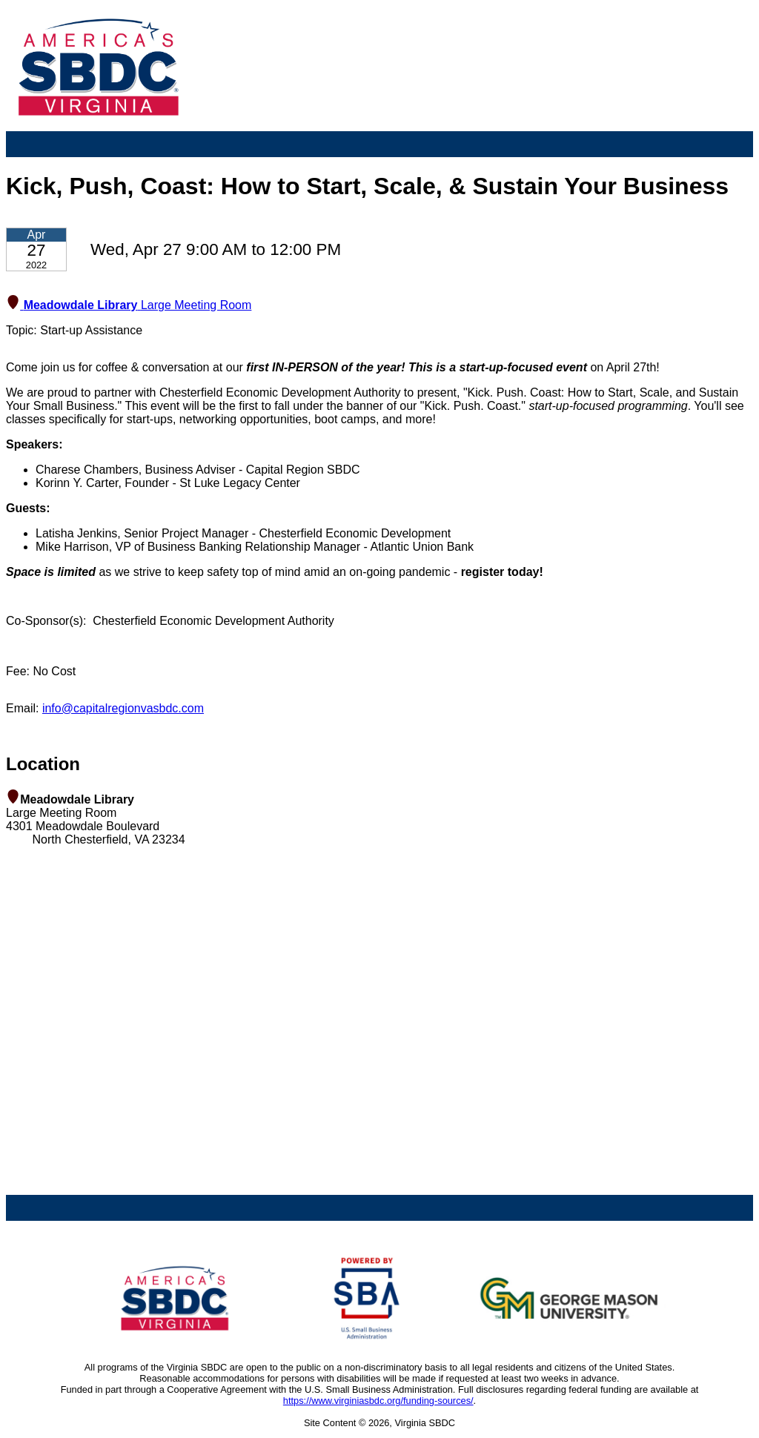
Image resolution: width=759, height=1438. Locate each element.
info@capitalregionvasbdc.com (123, 708)
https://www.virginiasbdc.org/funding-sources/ (378, 1400)
